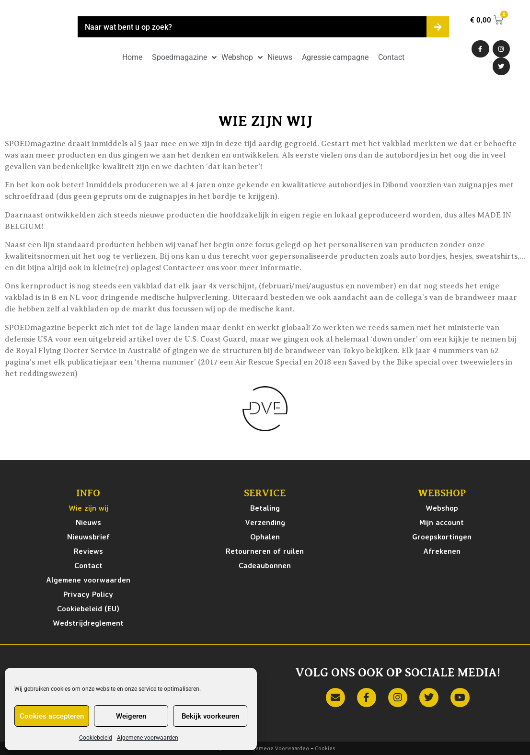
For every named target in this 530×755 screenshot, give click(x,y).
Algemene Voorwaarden (278, 748)
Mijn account (441, 522)
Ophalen (265, 536)
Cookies (325, 748)
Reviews (88, 551)
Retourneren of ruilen (265, 551)
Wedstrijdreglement (88, 623)
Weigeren (131, 716)
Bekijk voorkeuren (210, 716)
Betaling (265, 508)
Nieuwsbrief (88, 536)
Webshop (442, 508)
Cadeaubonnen (265, 565)
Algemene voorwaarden (147, 737)
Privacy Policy (88, 594)
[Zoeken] (437, 26)
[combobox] (252, 26)
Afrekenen (442, 551)
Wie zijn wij (88, 508)
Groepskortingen (442, 536)
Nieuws (88, 522)
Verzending (265, 522)
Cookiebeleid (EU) (88, 608)
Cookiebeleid (95, 737)
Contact (88, 565)
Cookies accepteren (52, 716)
